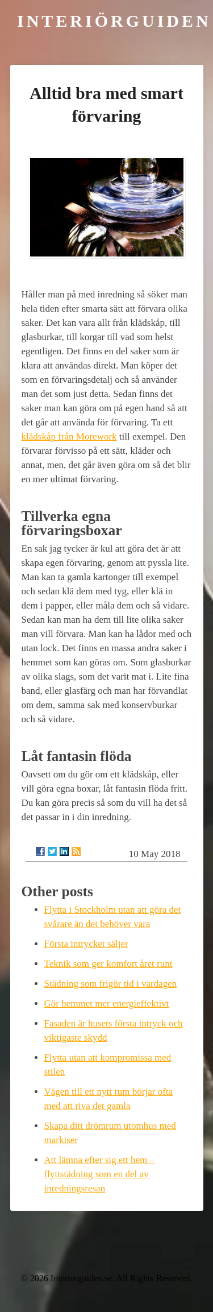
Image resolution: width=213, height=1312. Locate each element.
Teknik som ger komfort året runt (108, 963)
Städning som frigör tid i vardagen (110, 983)
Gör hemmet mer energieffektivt (106, 1003)
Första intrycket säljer (86, 943)
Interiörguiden (114, 20)
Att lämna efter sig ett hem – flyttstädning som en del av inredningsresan (99, 1174)
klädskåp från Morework (69, 436)
